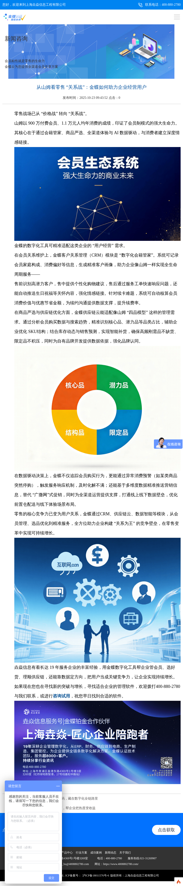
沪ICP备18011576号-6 (95, 875)
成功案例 (96, 852)
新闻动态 (110, 852)
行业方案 (81, 852)
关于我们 (125, 852)
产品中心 (67, 852)
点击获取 (166, 830)
